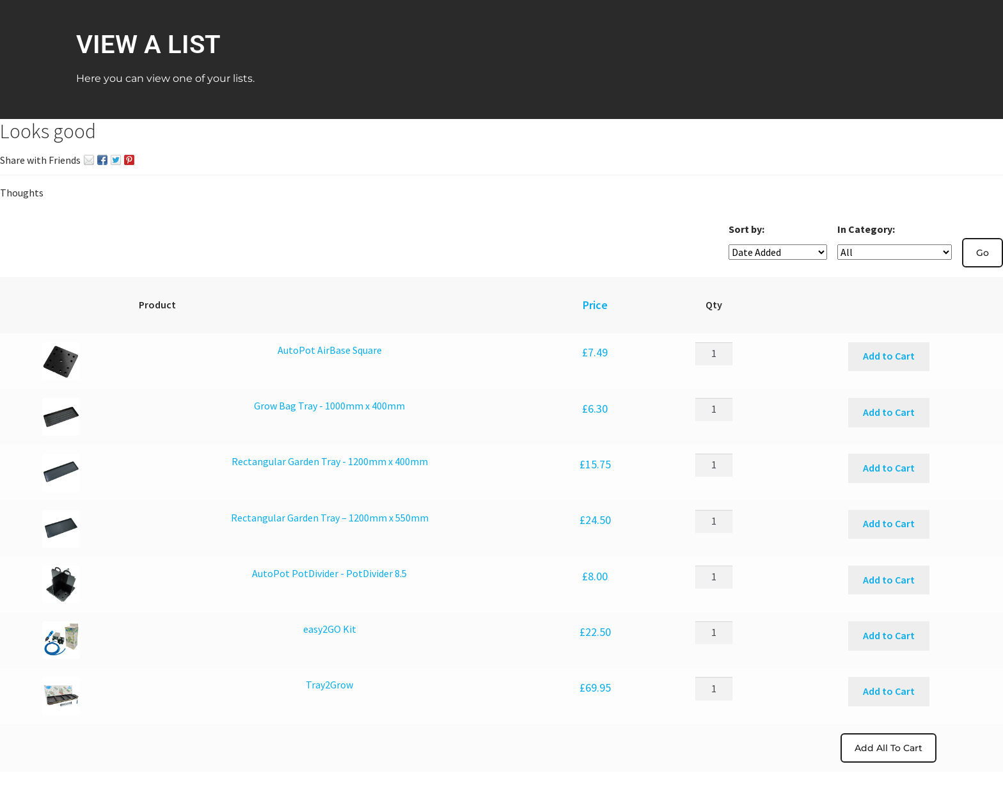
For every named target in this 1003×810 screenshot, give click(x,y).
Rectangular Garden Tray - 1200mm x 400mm (330, 461)
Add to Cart (889, 355)
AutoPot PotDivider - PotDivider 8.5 (329, 573)
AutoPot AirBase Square (330, 350)
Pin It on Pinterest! (129, 160)
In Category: (866, 229)
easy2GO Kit (329, 629)
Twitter (116, 160)
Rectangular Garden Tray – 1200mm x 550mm (330, 517)
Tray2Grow (329, 684)
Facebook (102, 160)
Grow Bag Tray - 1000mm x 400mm (329, 405)
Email (89, 160)
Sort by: (746, 229)
